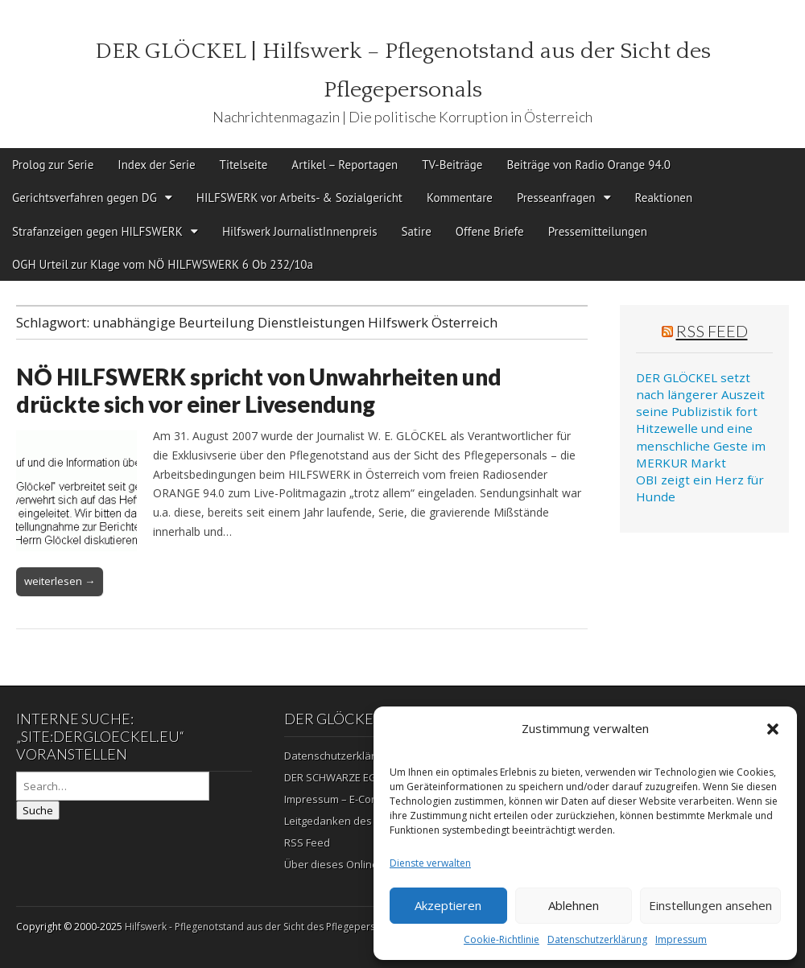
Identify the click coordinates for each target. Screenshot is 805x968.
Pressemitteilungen (597, 231)
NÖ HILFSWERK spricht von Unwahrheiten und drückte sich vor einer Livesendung (259, 390)
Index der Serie (156, 164)
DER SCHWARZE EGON (338, 777)
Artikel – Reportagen (344, 164)
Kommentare (460, 197)
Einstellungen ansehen (710, 905)
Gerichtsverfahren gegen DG (84, 197)
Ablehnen (573, 905)
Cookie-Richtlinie (501, 939)
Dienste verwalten (430, 863)
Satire (416, 231)
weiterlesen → (59, 581)
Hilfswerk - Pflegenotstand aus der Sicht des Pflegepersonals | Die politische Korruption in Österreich (355, 926)
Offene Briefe (490, 231)
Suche (38, 810)
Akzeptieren (448, 905)
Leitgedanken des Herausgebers (364, 821)
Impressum (681, 939)
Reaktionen (664, 197)
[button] (773, 729)
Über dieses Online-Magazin (353, 864)
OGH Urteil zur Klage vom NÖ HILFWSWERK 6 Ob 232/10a (162, 264)
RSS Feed (712, 330)
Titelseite (244, 164)
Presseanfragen (556, 197)
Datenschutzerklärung (597, 939)
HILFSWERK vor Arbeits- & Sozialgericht (299, 197)
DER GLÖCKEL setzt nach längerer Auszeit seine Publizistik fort (700, 394)
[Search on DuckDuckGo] (112, 786)
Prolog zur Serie (52, 164)
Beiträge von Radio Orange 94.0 (588, 164)
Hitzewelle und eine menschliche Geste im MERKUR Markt (701, 445)
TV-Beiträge (452, 164)
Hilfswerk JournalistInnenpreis (300, 231)
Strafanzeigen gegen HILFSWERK (97, 231)
